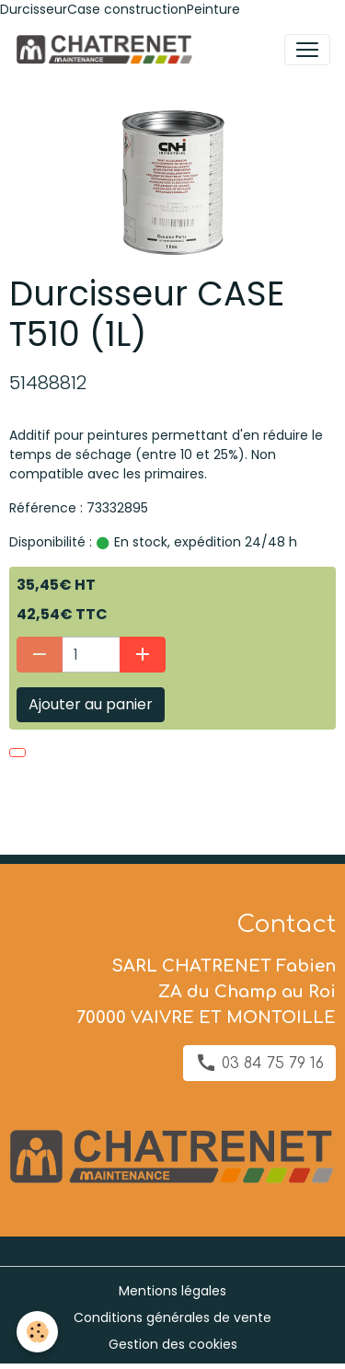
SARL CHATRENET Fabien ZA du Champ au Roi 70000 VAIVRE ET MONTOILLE (206, 992)
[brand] (107, 49)
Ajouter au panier (91, 704)
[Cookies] (37, 1331)
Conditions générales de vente (172, 1317)
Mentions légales (172, 1291)
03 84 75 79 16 (259, 1063)
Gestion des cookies (173, 1344)
